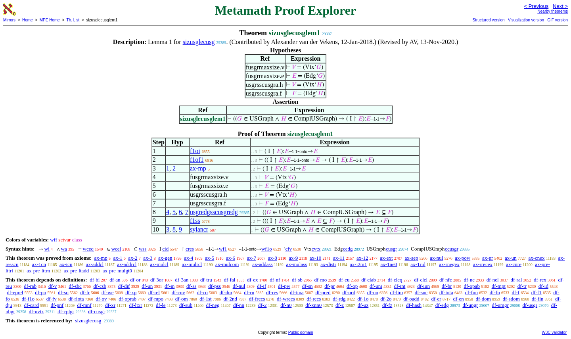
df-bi (95, 280)
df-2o (385, 299)
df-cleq (395, 280)
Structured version (488, 20)
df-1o (362, 299)
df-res (272, 292)
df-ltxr (135, 305)
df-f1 (536, 292)
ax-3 (147, 258)
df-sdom (511, 299)
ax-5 (209, 258)
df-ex (252, 280)
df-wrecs (286, 299)
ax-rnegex (449, 264)
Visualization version (526, 20)
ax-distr (328, 264)
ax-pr (487, 258)
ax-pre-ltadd (76, 271)
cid (165, 249)
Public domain (300, 332)
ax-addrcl (126, 264)
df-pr (329, 286)
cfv (288, 249)
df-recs (314, 299)
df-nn (238, 305)
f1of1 (197, 159)
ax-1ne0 (388, 264)
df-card (31, 305)
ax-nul (436, 258)
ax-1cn (39, 264)
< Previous (536, 6)
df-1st (205, 299)
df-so (63, 292)
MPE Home (50, 20)
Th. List (73, 20)
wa (64, 249)
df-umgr (500, 305)
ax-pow (462, 258)
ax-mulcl (159, 264)
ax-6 (230, 258)
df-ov (101, 299)
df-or (135, 280)
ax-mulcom (227, 264)
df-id (543, 286)
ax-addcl (94, 264)
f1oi (195, 150)
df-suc (421, 292)
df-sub (185, 305)
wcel (116, 249)
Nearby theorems (552, 11)
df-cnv (178, 292)
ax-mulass (296, 264)
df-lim (396, 292)
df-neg (213, 305)
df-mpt (499, 286)
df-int (400, 286)
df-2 (262, 305)
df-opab (471, 286)
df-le (161, 305)
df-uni (376, 286)
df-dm (226, 292)
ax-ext (386, 258)
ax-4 (188, 258)
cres (190, 249)
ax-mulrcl (192, 264)
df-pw (284, 286)
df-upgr (470, 305)
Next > (560, 6)
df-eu (344, 280)
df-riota (76, 299)
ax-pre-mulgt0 (117, 271)
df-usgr (530, 305)
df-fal (229, 280)
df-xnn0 (313, 305)
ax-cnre (513, 264)
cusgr (391, 249)
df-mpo (155, 299)
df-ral (516, 280)
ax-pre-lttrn (38, 271)
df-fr (85, 292)
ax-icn (65, 264)
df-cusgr (96, 311)
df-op (352, 286)
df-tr (522, 286)
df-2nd (230, 299)
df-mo (320, 280)
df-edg (442, 305)
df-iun (423, 286)
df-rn (249, 292)
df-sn (307, 286)
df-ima (297, 292)
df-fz (387, 305)
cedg (348, 249)
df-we (107, 292)
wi (47, 249)
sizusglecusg (199, 41)
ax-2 (132, 258)
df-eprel (15, 292)
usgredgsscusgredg (214, 212)
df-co (202, 292)
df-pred (322, 292)
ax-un (511, 258)
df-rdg (339, 299)
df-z (339, 305)
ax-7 (251, 258)
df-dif (124, 286)
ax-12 (362, 258)
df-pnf (57, 305)
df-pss (214, 286)
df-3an (181, 280)
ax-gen (165, 258)
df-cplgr (65, 311)
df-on (372, 292)
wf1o (266, 249)
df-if (261, 286)
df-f (515, 292)
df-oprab (127, 299)
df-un (147, 286)
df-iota (446, 292)
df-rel (154, 292)
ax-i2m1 (358, 264)
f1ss (195, 220)
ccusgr (451, 249)
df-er (436, 299)
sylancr (199, 229)
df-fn (495, 292)
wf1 (223, 249)
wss (143, 249)
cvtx (316, 249)
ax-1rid (417, 264)
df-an (114, 280)
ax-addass (262, 264)
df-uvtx (36, 311)
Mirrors (9, 20)
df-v (52, 286)
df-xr (110, 305)
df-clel (420, 280)
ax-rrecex (482, 264)
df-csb (100, 286)
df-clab (368, 280)
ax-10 (316, 258)
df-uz (363, 305)
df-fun (471, 292)
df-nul (239, 286)
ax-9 (293, 258)
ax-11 (339, 258)
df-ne (469, 280)
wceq (88, 249)
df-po (40, 292)
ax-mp (198, 168)
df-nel (493, 280)
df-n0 (285, 305)
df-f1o (28, 299)
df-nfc (445, 280)
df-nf (275, 280)
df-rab (30, 286)
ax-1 (118, 258)
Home (27, 20)
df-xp (130, 292)
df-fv (51, 299)
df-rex (540, 280)
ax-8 (272, 258)
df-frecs (257, 299)
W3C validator (554, 332)
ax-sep (411, 258)
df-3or (156, 280)
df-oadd (411, 299)
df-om (181, 299)
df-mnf (84, 305)
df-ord (348, 292)
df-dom (483, 299)
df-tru (206, 280)
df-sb (297, 280)
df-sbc (75, 286)
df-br (447, 286)
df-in (169, 286)
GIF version (557, 20)
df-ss (191, 286)
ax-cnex (536, 258)
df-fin (538, 299)
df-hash (414, 305)
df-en (458, 299)
